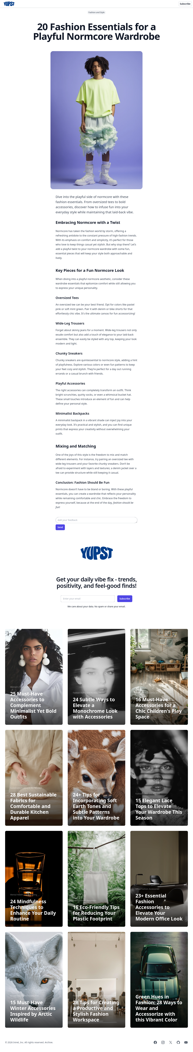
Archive (48, 1042)
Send (60, 527)
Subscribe (185, 3)
